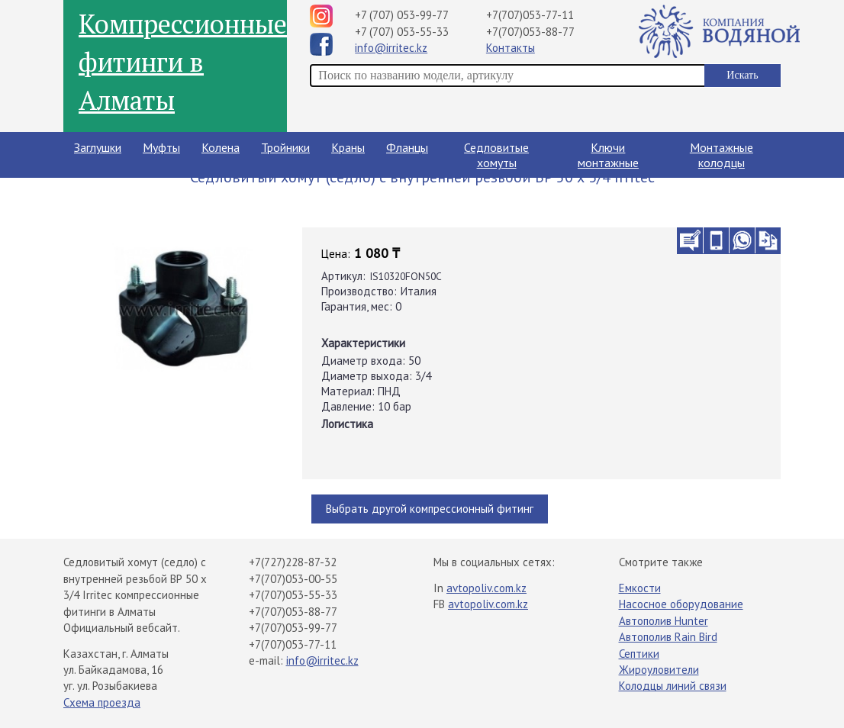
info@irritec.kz (391, 47)
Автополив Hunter (663, 621)
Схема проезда (101, 702)
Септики (639, 653)
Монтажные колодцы (721, 155)
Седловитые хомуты (496, 155)
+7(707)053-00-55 (293, 579)
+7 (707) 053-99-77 (402, 15)
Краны (348, 147)
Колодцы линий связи (672, 685)
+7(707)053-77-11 (530, 15)
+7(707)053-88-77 (530, 31)
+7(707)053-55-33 (293, 595)
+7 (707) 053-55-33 (402, 31)
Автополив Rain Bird (668, 637)
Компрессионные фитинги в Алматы (183, 62)
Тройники (285, 147)
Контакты (510, 47)
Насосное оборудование (681, 604)
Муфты (161, 147)
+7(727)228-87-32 (293, 562)
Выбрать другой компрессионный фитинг (429, 508)
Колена (220, 147)
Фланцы (407, 147)
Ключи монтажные (608, 155)
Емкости (640, 588)
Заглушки (97, 147)
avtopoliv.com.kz (486, 588)
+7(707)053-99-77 (293, 627)
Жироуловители (659, 669)
